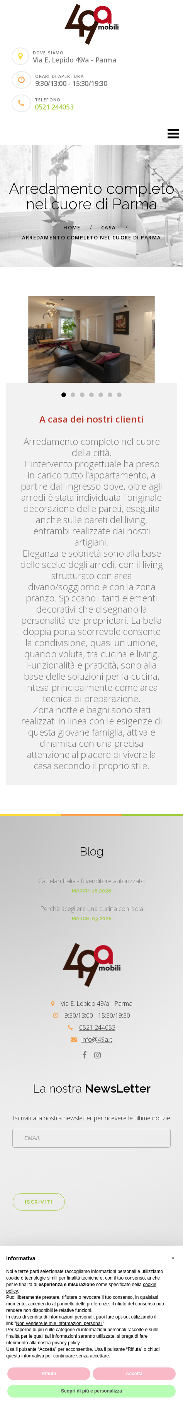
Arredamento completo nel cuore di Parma (91, 237)
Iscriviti (39, 1202)
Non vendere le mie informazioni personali (59, 1323)
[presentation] (71, 1170)
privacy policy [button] (66, 1342)
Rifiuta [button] (49, 1373)
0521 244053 (54, 106)
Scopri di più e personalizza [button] (91, 1391)
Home (71, 227)
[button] (64, 395)
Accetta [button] (134, 1373)
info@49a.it (96, 1039)
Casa (108, 227)
